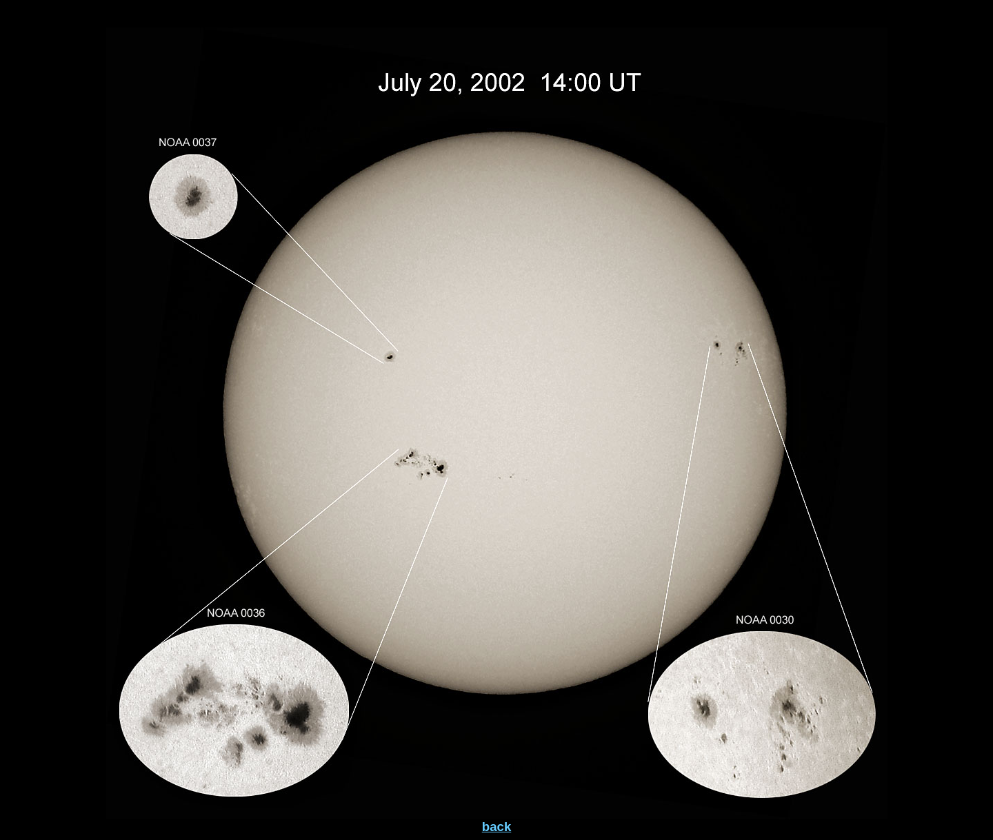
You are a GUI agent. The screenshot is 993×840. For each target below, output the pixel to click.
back (497, 826)
